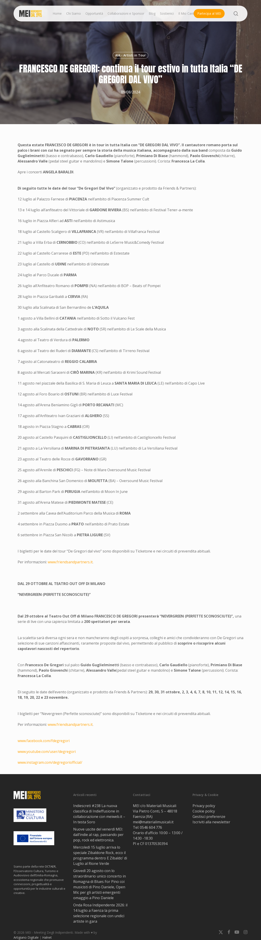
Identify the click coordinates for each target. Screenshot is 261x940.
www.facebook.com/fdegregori (44, 740)
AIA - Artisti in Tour (130, 55)
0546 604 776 (151, 827)
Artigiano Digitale (26, 937)
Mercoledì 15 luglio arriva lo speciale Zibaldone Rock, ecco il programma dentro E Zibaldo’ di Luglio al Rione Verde (100, 855)
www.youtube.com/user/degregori (47, 751)
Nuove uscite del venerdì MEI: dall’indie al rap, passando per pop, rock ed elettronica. (98, 835)
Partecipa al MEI (209, 13)
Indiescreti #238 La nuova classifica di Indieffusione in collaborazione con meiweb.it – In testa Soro (99, 813)
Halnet (47, 937)
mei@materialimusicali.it (153, 821)
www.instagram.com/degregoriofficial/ (50, 762)
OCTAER (50, 866)
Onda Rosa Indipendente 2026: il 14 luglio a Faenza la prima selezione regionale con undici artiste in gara (100, 913)
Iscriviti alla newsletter (211, 821)
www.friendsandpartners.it (70, 561)
